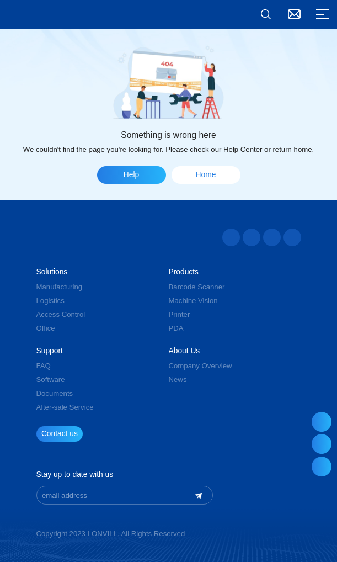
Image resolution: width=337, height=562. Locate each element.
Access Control (60, 314)
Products (184, 272)
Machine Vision (193, 300)
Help (131, 175)
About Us (184, 351)
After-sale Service (65, 407)
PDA (176, 328)
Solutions (52, 272)
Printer (179, 314)
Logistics (50, 300)
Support (49, 351)
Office (45, 328)
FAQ (43, 366)
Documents (54, 393)
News (178, 379)
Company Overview (200, 366)
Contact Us (294, 14)
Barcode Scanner (197, 287)
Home (206, 175)
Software (50, 379)
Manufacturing (59, 287)
